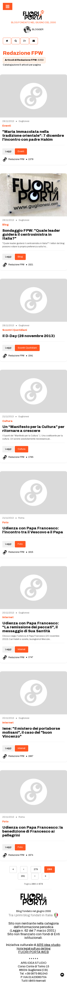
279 (36, 869)
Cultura (21, 449)
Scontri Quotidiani (27, 348)
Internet (21, 649)
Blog (20, 256)
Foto (20, 544)
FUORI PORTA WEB (33, 952)
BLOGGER (33, 29)
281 (23, 876)
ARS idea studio (48, 945)
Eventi (21, 151)
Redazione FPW (13, 159)
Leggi (8, 151)
